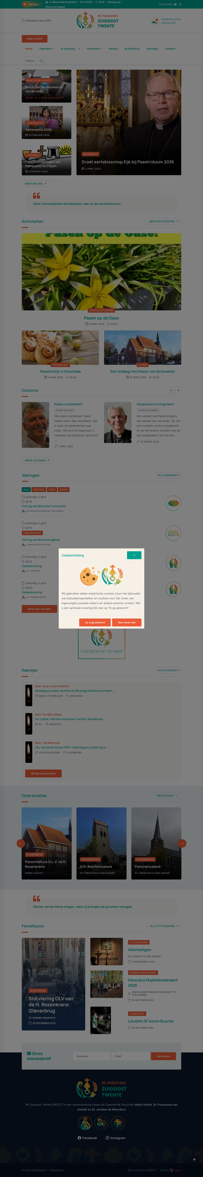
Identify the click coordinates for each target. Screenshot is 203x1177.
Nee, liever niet (126, 622)
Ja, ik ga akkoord (95, 622)
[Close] (134, 555)
